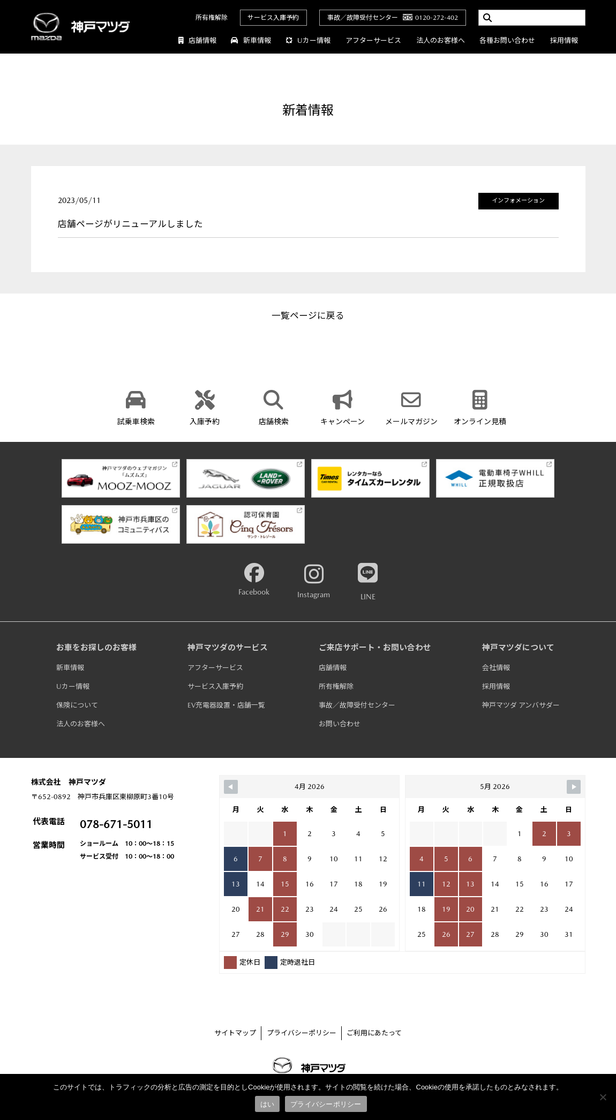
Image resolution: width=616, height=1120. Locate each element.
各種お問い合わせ (507, 40)
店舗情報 (197, 40)
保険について (77, 705)
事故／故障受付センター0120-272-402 (392, 17)
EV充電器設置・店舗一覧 (226, 705)
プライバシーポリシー (301, 1033)
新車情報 (251, 40)
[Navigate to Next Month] (574, 787)
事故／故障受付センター (357, 705)
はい (267, 1104)
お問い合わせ (339, 724)
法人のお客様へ (440, 40)
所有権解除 (212, 17)
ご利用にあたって (374, 1033)
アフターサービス (373, 40)
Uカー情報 (308, 40)
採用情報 (564, 40)
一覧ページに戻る (308, 315)
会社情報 (496, 668)
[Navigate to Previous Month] (231, 787)
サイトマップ (235, 1033)
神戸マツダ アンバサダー (521, 705)
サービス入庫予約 (273, 17)
